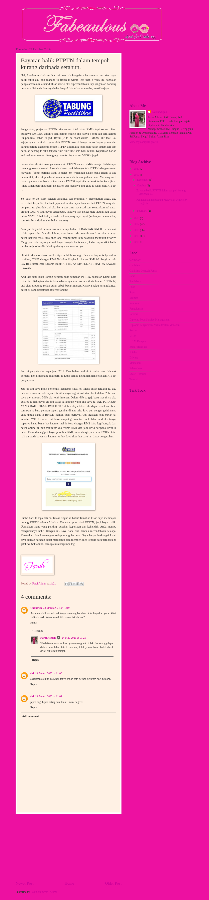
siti (32, 673)
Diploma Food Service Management (149, 319)
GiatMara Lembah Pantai (143, 270)
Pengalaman (136, 308)
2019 (137, 174)
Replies (39, 630)
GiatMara (134, 265)
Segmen (133, 297)
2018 (137, 218)
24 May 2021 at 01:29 (74, 637)
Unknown (36, 607)
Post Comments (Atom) (44, 891)
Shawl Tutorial (137, 373)
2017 (137, 224)
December (143, 179)
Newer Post (25, 883)
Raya (132, 292)
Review (133, 314)
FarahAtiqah (48, 637)
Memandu (135, 362)
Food (132, 286)
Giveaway (135, 259)
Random (134, 303)
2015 (137, 235)
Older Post (113, 883)
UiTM (132, 335)
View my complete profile (143, 141)
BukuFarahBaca (138, 346)
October (142, 185)
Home (69, 883)
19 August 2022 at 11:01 (48, 696)
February (142, 210)
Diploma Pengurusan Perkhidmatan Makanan (154, 325)
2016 (137, 230)
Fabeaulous (135, 368)
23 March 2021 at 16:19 (56, 607)
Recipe (133, 330)
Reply (33, 622)
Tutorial (133, 379)
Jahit (132, 276)
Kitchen (133, 352)
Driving (133, 357)
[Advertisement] (68, 847)
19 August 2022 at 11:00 (48, 673)
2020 (137, 168)
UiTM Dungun (137, 341)
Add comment (30, 716)
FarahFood (135, 281)
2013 (137, 241)
